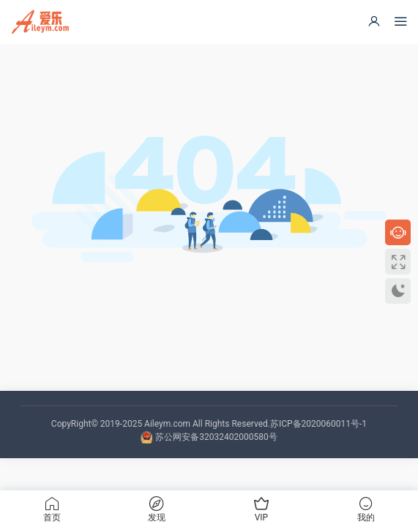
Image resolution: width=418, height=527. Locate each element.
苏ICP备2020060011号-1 (318, 424)
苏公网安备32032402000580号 (216, 437)
